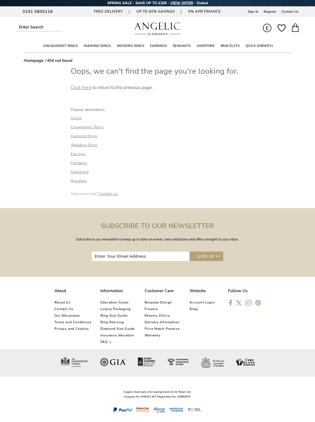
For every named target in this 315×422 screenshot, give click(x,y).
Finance (151, 309)
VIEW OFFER (181, 3)
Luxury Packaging (115, 309)
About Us (62, 302)
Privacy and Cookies (71, 329)
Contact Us (290, 11)
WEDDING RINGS (130, 46)
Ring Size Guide (114, 315)
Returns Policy (157, 315)
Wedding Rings (84, 145)
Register (270, 11)
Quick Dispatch (259, 46)
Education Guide (114, 302)
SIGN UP (209, 256)
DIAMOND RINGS (97, 46)
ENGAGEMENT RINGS (60, 46)
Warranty (152, 335)
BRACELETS (230, 46)
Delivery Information (162, 322)
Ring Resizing (112, 322)
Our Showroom (67, 315)
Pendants (79, 162)
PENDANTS (182, 46)
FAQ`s (105, 342)
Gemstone (80, 171)
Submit (60, 27)
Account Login (202, 302)
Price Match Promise (162, 329)
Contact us (108, 193)
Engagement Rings (87, 127)
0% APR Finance (204, 11)
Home (76, 118)
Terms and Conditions (73, 322)
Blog (194, 309)
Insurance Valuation (117, 335)
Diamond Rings (84, 136)
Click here (81, 88)
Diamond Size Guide (117, 329)
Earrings (78, 153)
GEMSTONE (206, 46)
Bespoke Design (158, 302)
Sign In (253, 11)
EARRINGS (158, 46)
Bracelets (79, 180)
